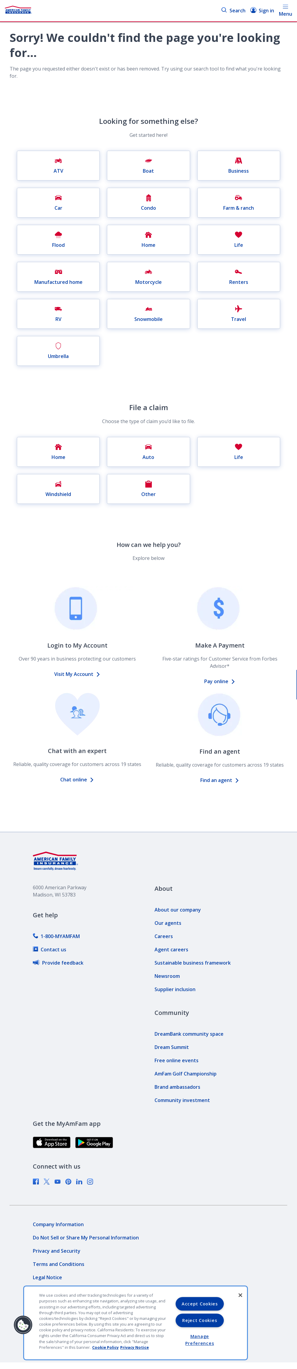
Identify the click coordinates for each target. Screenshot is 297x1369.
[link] (56, 936)
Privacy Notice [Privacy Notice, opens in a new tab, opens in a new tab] (134, 1347)
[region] (135, 1322)
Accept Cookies (200, 1304)
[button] (23, 1325)
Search (233, 10)
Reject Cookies (199, 1320)
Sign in (262, 10)
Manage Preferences (199, 1340)
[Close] (240, 1295)
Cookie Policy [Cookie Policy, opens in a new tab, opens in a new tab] (105, 1347)
